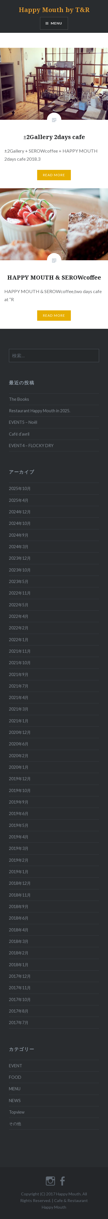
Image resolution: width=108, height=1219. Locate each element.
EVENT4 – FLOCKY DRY (31, 445)
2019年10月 (20, 790)
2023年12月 (20, 558)
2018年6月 (19, 918)
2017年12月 (20, 976)
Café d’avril (19, 434)
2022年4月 (19, 616)
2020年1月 (19, 767)
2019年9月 (19, 802)
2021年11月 (20, 651)
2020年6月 (19, 743)
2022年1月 (19, 639)
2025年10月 (20, 488)
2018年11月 (20, 895)
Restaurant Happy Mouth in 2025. (39, 410)
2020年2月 (19, 755)
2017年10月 (20, 999)
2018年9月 (19, 906)
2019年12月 (20, 778)
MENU (56, 23)
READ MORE (54, 175)
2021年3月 (19, 709)
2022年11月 (20, 592)
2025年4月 (19, 500)
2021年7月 (19, 685)
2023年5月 (19, 581)
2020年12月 (20, 732)
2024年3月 (19, 546)
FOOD (15, 1077)
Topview (16, 1112)
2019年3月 (19, 848)
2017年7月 (19, 1022)
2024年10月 (20, 523)
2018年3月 (19, 941)
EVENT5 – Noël (23, 422)
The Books (19, 399)
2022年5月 (19, 604)
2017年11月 (20, 987)
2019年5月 (19, 825)
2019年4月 (19, 836)
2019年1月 (19, 871)
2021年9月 (19, 674)
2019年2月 (19, 860)
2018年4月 (19, 929)
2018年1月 (19, 964)
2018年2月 (19, 952)
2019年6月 (19, 813)
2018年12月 (20, 883)
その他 (15, 1123)
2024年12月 (20, 511)
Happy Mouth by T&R (54, 9)
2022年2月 (19, 627)
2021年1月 (19, 720)
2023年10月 (20, 569)
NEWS (15, 1100)
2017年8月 (19, 1011)
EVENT (15, 1065)
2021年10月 (20, 662)
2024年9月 (19, 535)
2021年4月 (19, 697)
